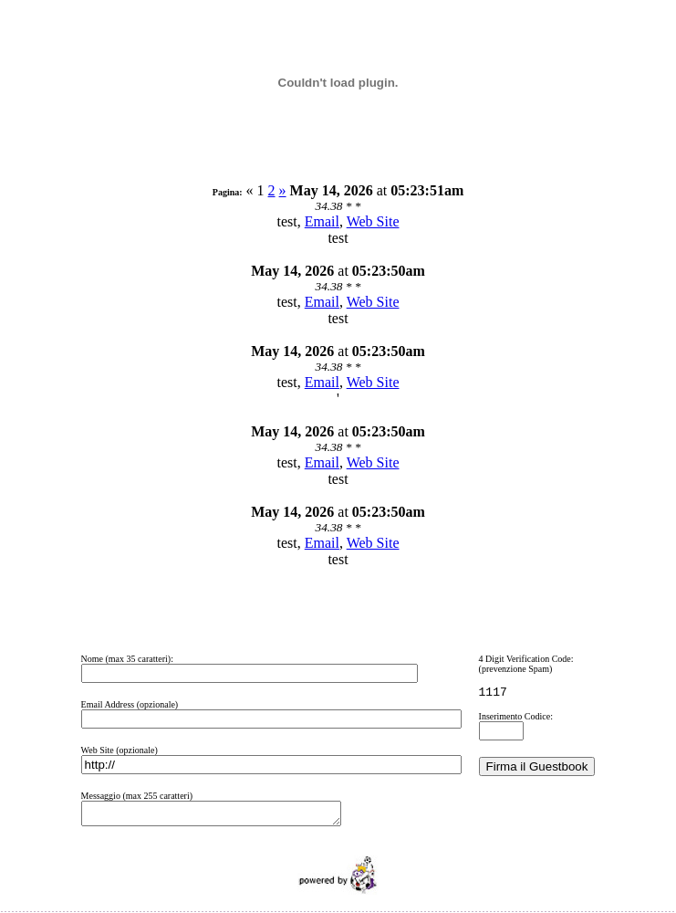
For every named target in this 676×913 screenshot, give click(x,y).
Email (322, 221)
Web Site (373, 221)
